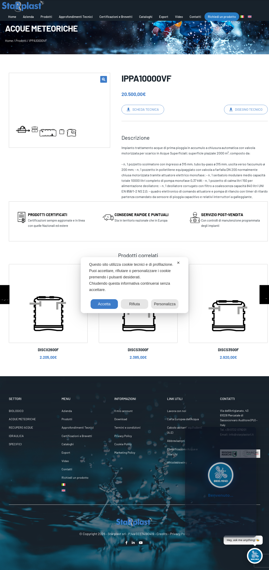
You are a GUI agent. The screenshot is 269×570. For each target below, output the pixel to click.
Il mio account (123, 411)
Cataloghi (145, 17)
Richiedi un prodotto (222, 17)
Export (163, 17)
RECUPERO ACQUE (21, 427)
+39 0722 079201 (235, 429)
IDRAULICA (16, 436)
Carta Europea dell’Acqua (183, 419)
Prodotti (46, 17)
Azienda (28, 17)
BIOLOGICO (16, 411)
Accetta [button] (104, 304)
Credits (162, 534)
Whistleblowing (177, 462)
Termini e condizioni (127, 427)
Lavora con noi (176, 411)
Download (120, 419)
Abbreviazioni (176, 440)
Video (179, 17)
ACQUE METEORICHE (22, 419)
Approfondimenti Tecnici (76, 17)
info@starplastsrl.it (241, 434)
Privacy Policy (123, 436)
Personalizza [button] (164, 304)
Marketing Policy (124, 452)
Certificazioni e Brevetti (115, 17)
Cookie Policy (123, 444)
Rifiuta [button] (134, 304)
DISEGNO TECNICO (248, 109)
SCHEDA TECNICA (145, 109)
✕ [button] (178, 263)
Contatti (195, 17)
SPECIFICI (15, 444)
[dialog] (134, 285)
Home (12, 17)
